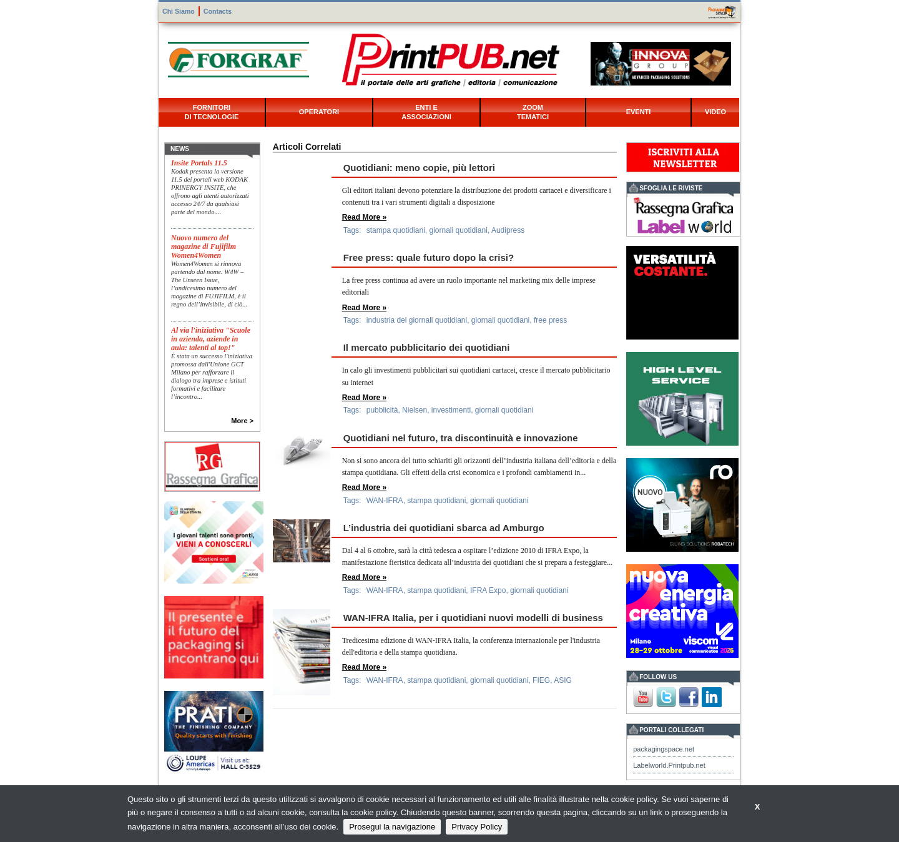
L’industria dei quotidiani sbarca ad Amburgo (443, 527)
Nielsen (414, 410)
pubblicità (382, 410)
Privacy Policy (476, 826)
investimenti (451, 410)
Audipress (507, 230)
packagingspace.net (663, 749)
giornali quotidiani (458, 230)
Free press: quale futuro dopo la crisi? (428, 257)
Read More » (364, 217)
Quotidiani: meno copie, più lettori (419, 167)
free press (550, 320)
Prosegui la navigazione (392, 826)
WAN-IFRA (384, 500)
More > (242, 420)
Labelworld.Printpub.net (669, 765)
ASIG (563, 680)
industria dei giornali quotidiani (416, 320)
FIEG (541, 680)
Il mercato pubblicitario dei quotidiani (426, 347)
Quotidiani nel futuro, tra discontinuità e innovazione (460, 438)
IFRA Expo (488, 590)
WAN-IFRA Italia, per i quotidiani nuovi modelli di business (473, 617)
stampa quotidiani (395, 230)
